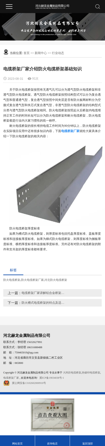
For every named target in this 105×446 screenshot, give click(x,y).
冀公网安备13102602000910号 (29, 383)
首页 (27, 53)
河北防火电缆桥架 (55, 280)
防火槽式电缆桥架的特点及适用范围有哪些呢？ (44, 302)
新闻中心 (41, 53)
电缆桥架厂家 (11, 377)
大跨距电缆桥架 (72, 372)
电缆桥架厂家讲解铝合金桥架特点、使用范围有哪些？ (44, 293)
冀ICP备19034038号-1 (51, 377)
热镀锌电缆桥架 (91, 372)
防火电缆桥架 (11, 280)
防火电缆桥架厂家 (32, 280)
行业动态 (58, 53)
